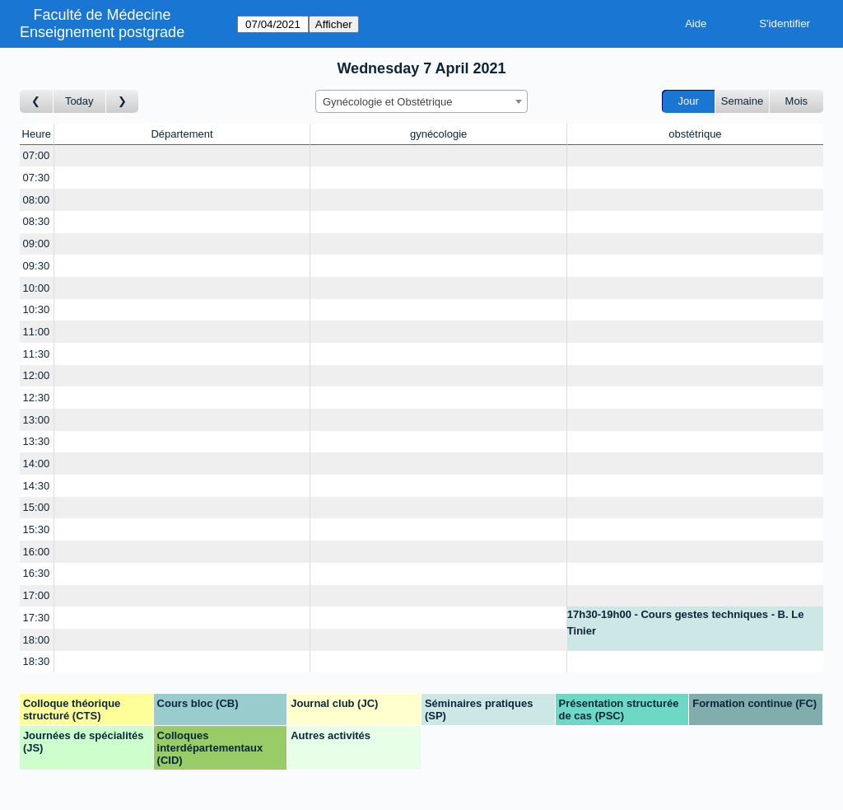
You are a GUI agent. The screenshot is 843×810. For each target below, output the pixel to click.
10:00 (36, 288)
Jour (688, 101)
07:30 (36, 177)
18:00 (36, 640)
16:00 (36, 551)
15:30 (36, 529)
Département (181, 134)
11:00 (36, 331)
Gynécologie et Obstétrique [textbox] (388, 102)
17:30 (36, 617)
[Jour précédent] (37, 102)
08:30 (36, 221)
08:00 (36, 200)
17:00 (36, 595)
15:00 (36, 507)
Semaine (742, 101)
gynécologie (438, 134)
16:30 (36, 573)
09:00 (36, 243)
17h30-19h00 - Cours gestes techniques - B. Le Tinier (685, 622)
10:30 (36, 309)
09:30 (36, 266)
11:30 (36, 354)
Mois (796, 101)
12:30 (36, 397)
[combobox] (421, 101)
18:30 (36, 661)
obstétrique (694, 134)
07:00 (36, 155)
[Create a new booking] (182, 156)
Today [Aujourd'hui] (79, 101)
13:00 (36, 420)
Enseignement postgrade (102, 32)
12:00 (36, 375)
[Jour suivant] (122, 102)
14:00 (36, 463)
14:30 (36, 486)
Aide (695, 23)
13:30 (36, 441)
